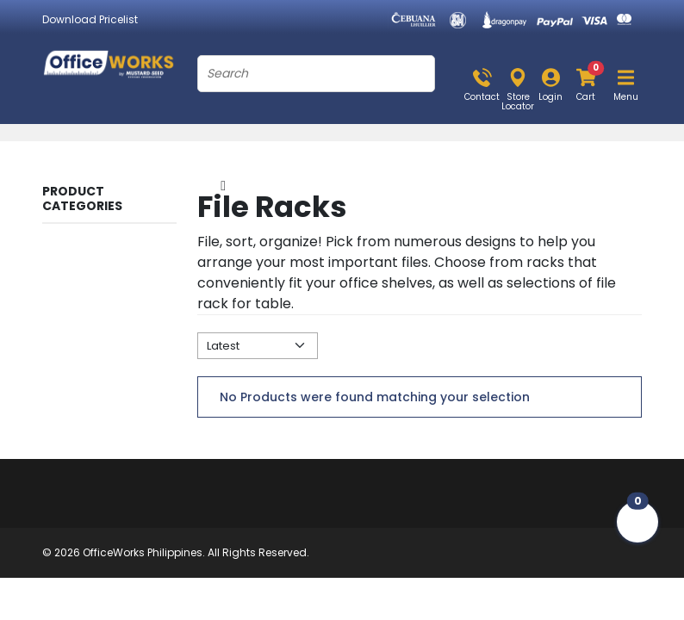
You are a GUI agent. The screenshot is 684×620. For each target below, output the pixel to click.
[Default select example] (257, 345)
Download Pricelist (90, 19)
